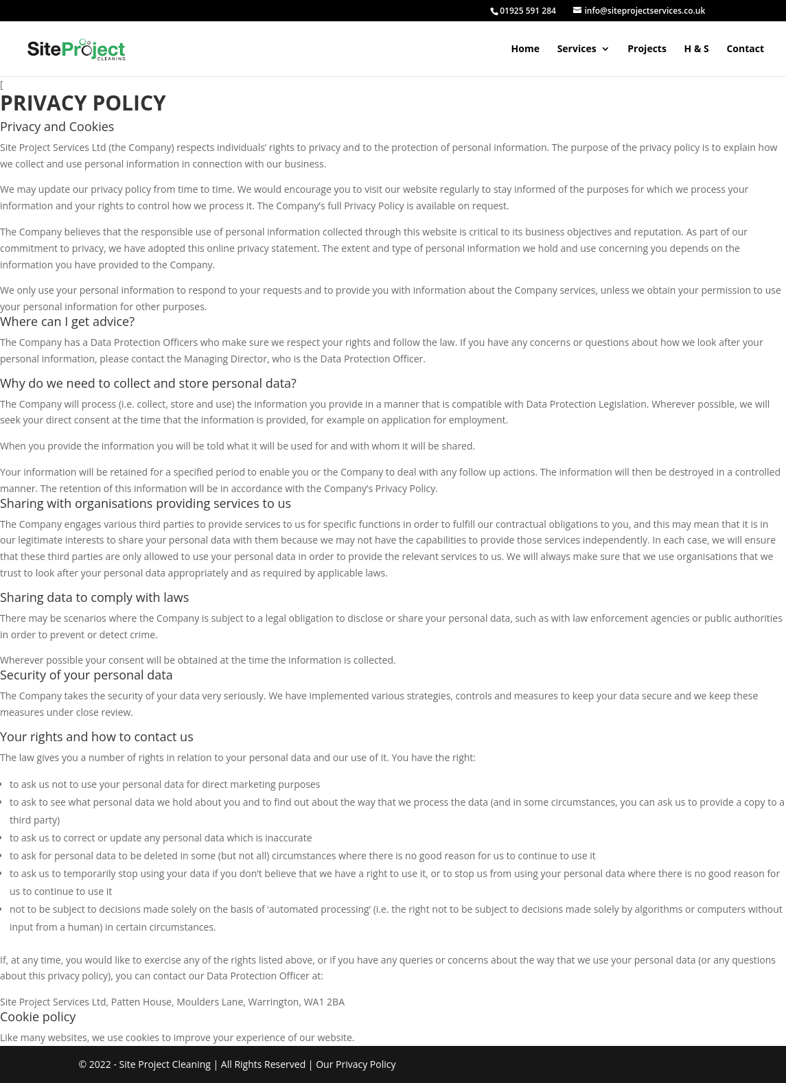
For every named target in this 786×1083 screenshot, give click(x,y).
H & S (696, 49)
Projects (647, 49)
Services (577, 49)
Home (525, 49)
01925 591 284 (528, 10)
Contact (745, 49)
